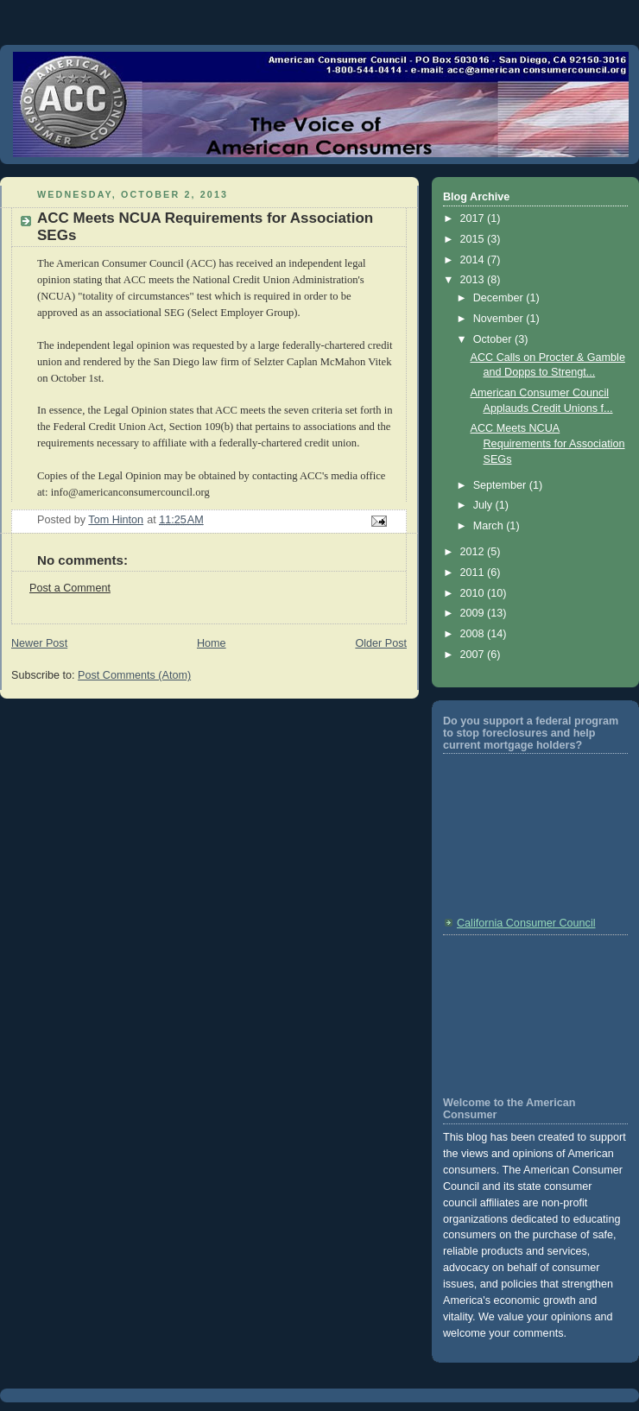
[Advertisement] (520, 1014)
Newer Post (39, 643)
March (490, 526)
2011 (474, 572)
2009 (474, 613)
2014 (474, 260)
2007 (474, 655)
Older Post (381, 643)
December (500, 298)
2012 (474, 552)
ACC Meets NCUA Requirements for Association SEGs (548, 443)
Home (211, 643)
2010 (474, 593)
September (501, 485)
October (494, 339)
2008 (474, 634)
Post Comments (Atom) (134, 675)
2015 (474, 239)
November (500, 319)
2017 (474, 218)
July (484, 505)
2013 (474, 280)
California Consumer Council (526, 923)
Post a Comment (70, 588)
